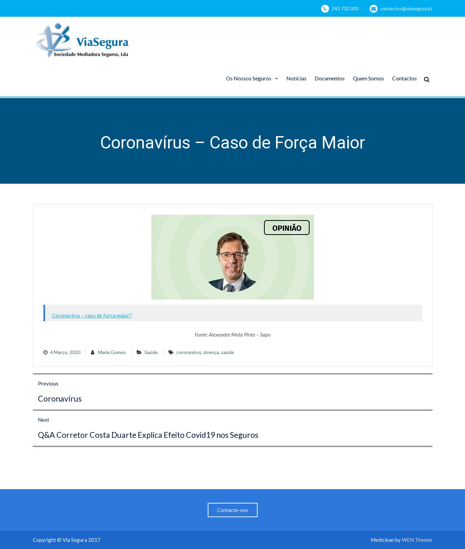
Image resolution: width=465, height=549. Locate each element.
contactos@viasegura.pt (406, 8)
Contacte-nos (232, 510)
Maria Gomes (112, 352)
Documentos (330, 78)
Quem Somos (368, 78)
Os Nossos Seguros (248, 78)
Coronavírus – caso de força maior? (92, 315)
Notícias (296, 78)
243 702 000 (345, 8)
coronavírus (188, 352)
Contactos (404, 78)
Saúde (151, 352)
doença (211, 352)
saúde (227, 352)
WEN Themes (417, 540)
